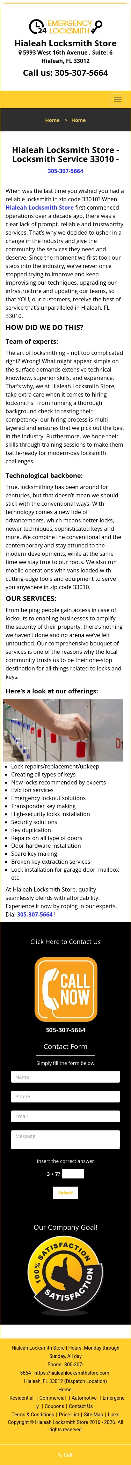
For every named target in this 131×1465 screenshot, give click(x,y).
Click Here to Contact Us (65, 941)
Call (65, 1454)
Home (52, 120)
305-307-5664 (81, 72)
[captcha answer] (73, 1174)
